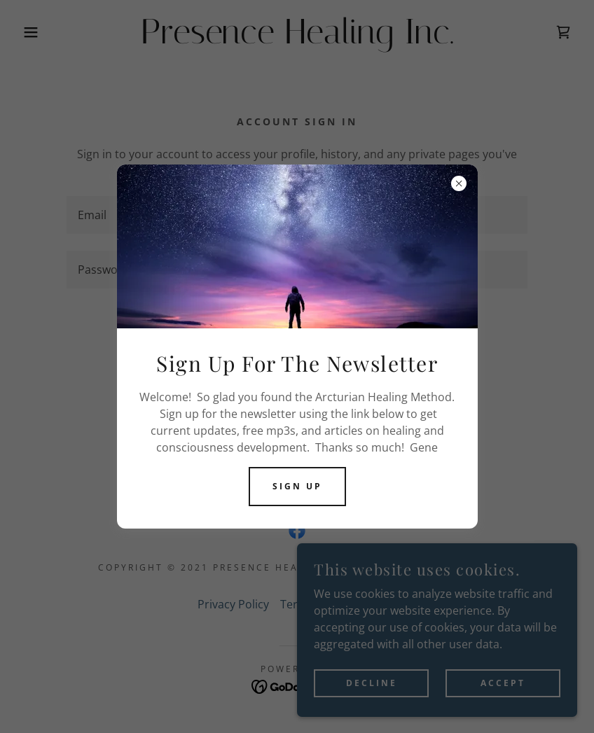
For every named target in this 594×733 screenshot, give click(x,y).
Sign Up (297, 486)
